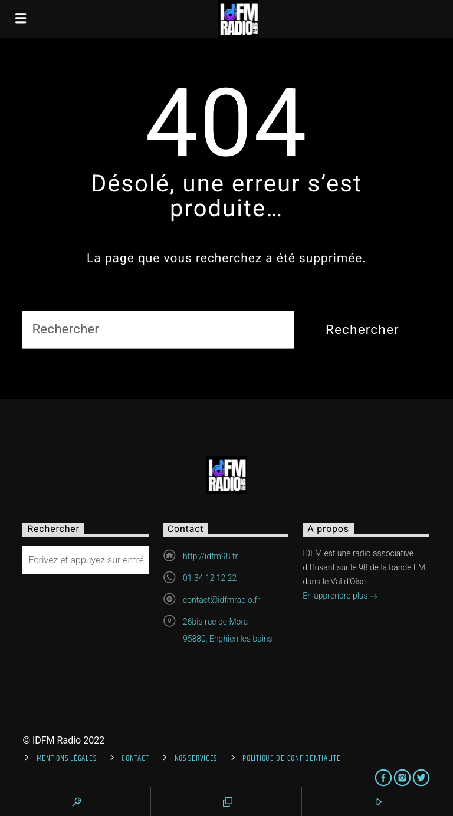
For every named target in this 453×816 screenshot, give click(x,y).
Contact (135, 758)
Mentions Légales (67, 758)
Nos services (196, 758)
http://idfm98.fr (210, 556)
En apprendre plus (340, 597)
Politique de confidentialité (291, 758)
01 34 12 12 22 (210, 578)
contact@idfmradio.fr (221, 599)
